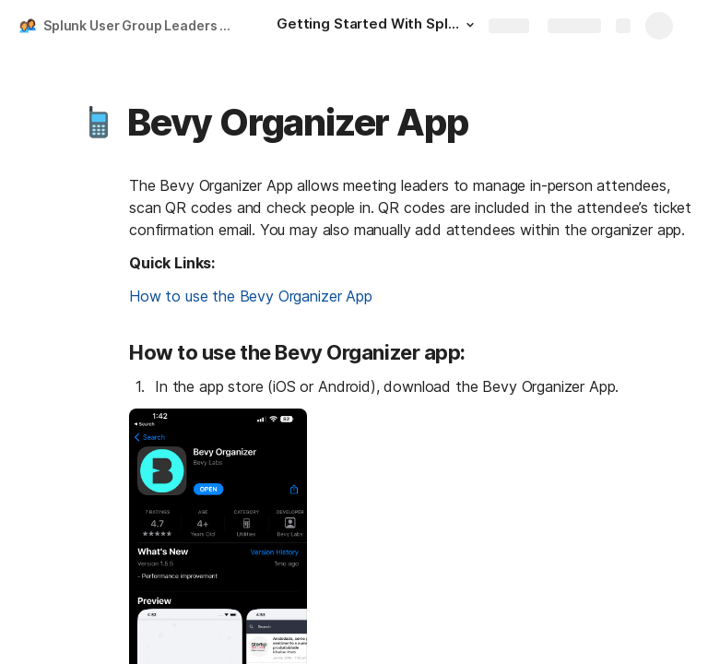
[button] (470, 25)
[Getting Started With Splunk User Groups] (378, 26)
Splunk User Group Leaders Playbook (141, 25)
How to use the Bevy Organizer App (250, 296)
